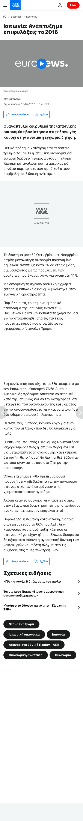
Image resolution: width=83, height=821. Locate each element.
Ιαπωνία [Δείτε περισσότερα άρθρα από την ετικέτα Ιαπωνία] (58, 634)
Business (16, 16)
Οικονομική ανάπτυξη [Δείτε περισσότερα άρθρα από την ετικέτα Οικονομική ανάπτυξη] (25, 655)
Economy (31, 16)
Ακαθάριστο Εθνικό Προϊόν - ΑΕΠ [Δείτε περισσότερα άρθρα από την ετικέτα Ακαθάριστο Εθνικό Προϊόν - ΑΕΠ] (34, 644)
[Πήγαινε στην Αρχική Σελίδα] (15, 5)
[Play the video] (41, 63)
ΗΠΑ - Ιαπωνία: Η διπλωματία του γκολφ (32, 581)
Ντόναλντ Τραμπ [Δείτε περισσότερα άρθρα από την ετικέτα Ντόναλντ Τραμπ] (21, 624)
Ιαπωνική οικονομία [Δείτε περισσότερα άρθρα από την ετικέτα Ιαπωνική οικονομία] (24, 634)
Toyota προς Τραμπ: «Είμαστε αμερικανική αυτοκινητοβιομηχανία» (33, 593)
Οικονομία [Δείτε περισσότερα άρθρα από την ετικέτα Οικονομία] (63, 655)
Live (73, 5)
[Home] (4, 16)
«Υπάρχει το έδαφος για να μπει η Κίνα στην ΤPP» (34, 607)
